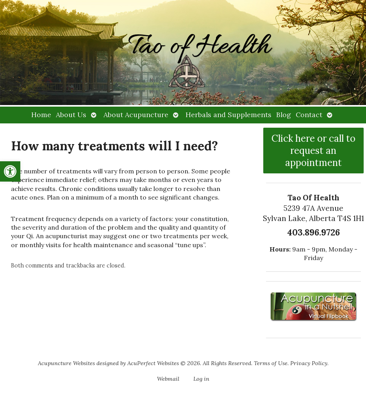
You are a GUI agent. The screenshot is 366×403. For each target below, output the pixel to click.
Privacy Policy (308, 363)
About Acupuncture (136, 114)
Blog (283, 114)
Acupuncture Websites (66, 363)
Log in (201, 378)
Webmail (168, 378)
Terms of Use (270, 363)
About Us (71, 114)
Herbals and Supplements (228, 114)
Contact (309, 114)
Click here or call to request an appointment (313, 150)
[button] (10, 171)
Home (41, 114)
